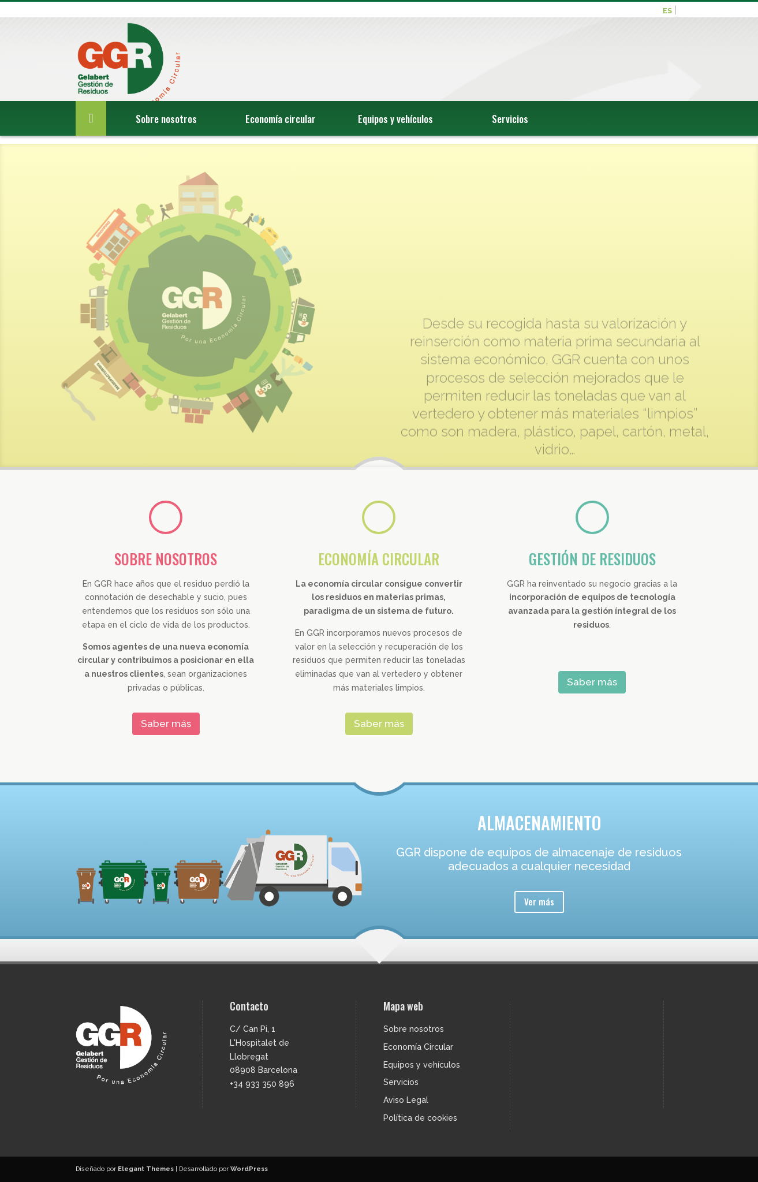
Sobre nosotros (166, 129)
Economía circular (280, 129)
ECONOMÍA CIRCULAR (378, 558)
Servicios (510, 129)
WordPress (249, 1169)
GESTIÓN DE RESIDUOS (592, 558)
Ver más (539, 901)
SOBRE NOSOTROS (165, 558)
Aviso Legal (405, 1100)
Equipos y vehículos (395, 129)
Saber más (166, 723)
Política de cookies (420, 1118)
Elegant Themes (146, 1169)
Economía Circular (418, 1047)
